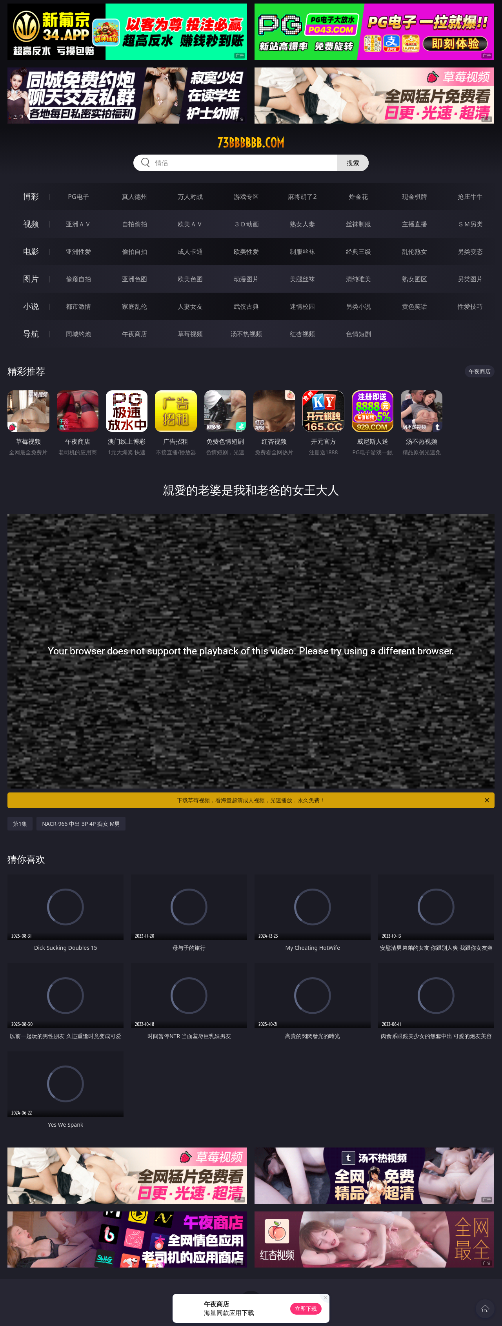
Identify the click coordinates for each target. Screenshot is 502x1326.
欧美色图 (190, 279)
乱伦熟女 (414, 251)
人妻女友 (190, 306)
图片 (31, 278)
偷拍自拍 (134, 251)
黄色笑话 (414, 306)
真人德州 (134, 196)
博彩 (31, 196)
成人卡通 (190, 251)
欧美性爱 (246, 251)
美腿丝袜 (302, 279)
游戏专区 (246, 196)
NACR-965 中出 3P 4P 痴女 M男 (81, 823)
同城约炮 (78, 334)
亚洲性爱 (78, 251)
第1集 (20, 823)
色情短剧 (358, 334)
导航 (31, 333)
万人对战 (190, 196)
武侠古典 (246, 306)
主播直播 (414, 224)
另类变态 (470, 251)
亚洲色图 (134, 279)
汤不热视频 (246, 334)
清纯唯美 (358, 279)
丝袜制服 (358, 224)
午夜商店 (134, 334)
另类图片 (470, 279)
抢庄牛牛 (470, 196)
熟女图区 (414, 279)
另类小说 (358, 306)
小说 (31, 306)
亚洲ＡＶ (78, 224)
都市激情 (78, 306)
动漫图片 (246, 279)
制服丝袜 (302, 251)
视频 (31, 224)
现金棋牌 (414, 196)
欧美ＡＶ (190, 224)
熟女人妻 (302, 224)
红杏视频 (302, 334)
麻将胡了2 (302, 196)
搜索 (353, 162)
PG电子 (78, 196)
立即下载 (306, 1308)
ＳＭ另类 (470, 224)
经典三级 (358, 251)
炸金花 (358, 196)
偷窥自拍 (78, 279)
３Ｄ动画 (246, 224)
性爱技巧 (470, 306)
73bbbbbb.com (250, 143)
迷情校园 (302, 306)
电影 (31, 251)
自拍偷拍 (134, 224)
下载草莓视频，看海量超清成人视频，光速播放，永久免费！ (334, 800)
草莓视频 (190, 334)
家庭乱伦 (134, 306)
